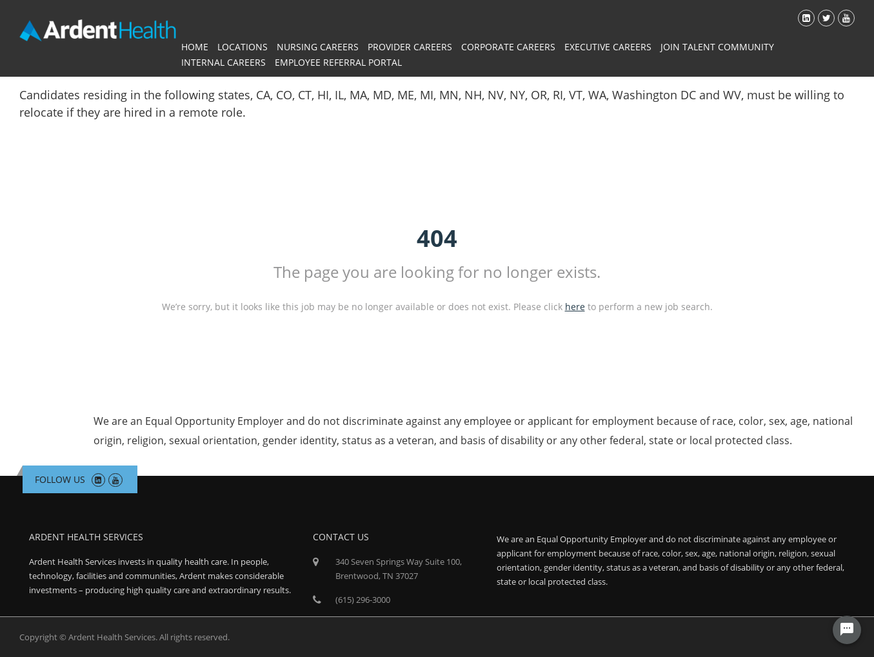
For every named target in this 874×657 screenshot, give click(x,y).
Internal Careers (223, 62)
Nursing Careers (318, 47)
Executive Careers (607, 47)
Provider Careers (410, 47)
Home (194, 47)
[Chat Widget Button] (847, 630)
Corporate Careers (508, 47)
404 (437, 238)
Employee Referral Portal (338, 62)
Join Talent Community (717, 47)
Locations (242, 47)
